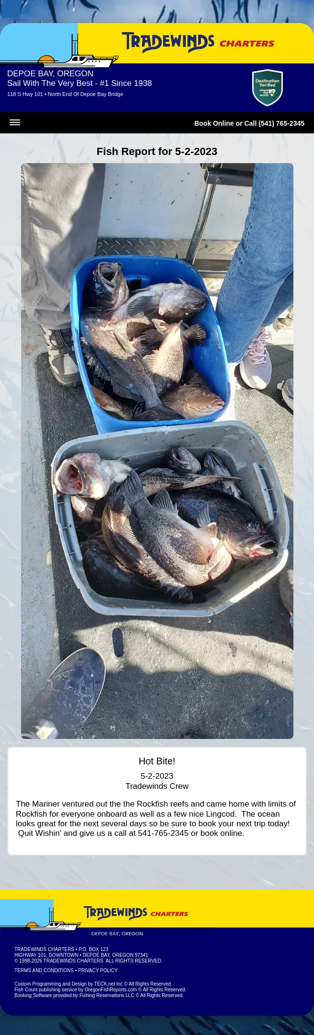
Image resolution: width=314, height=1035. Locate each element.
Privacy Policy (97, 970)
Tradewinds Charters (44, 949)
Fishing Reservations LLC (107, 995)
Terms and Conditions (44, 970)
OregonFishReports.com (111, 989)
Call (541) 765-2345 (274, 123)
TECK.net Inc (108, 984)
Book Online (213, 123)
